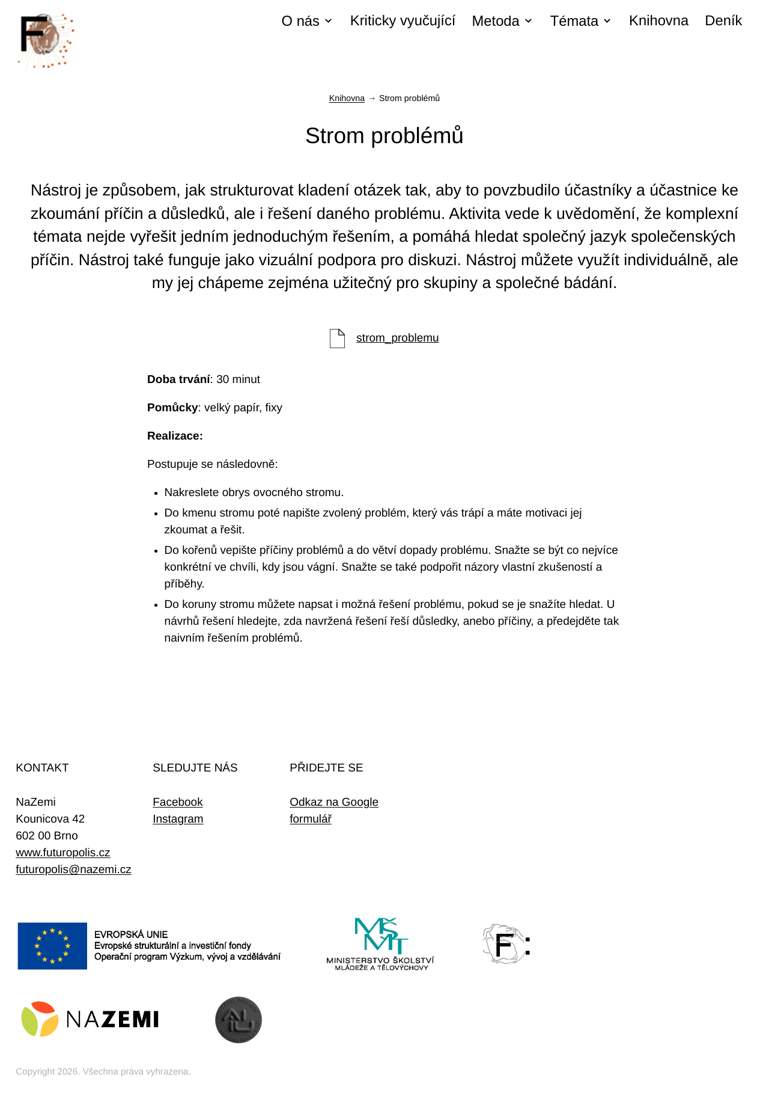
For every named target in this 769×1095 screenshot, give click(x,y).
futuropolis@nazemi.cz (73, 869)
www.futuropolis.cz (63, 853)
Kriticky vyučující (403, 21)
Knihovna (658, 21)
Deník (723, 21)
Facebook (177, 802)
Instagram (178, 819)
